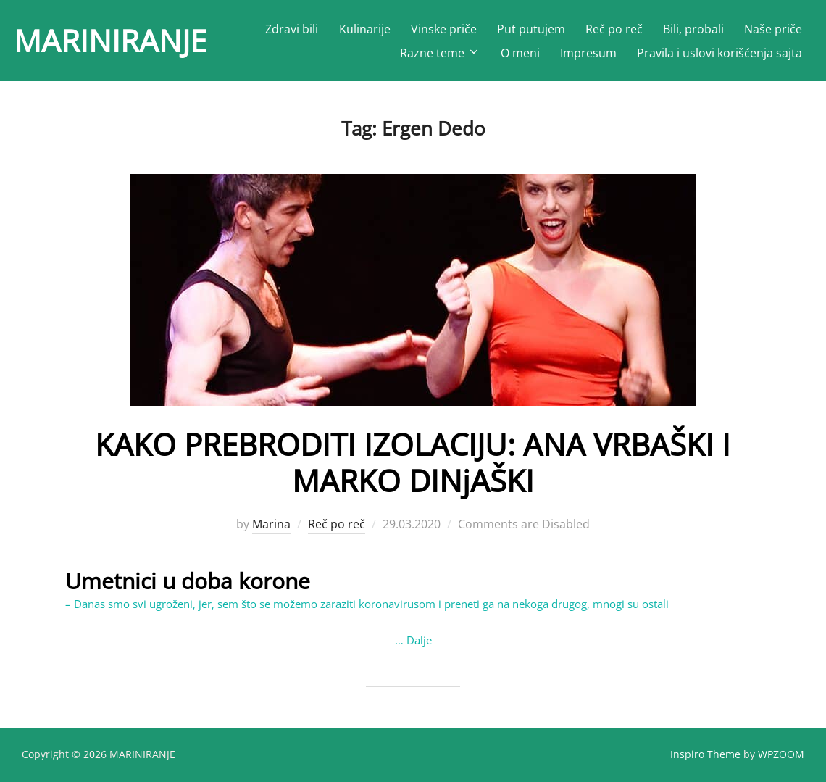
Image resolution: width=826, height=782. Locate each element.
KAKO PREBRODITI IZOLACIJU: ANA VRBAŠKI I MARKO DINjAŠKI (412, 462)
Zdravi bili (291, 29)
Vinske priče (444, 29)
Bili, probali (693, 29)
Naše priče (773, 29)
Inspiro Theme (705, 754)
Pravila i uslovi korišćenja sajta (719, 53)
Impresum (588, 53)
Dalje (419, 640)
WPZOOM (781, 754)
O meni (520, 53)
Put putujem (531, 29)
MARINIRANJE (110, 40)
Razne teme (440, 53)
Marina (271, 524)
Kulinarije (365, 29)
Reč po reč (614, 29)
